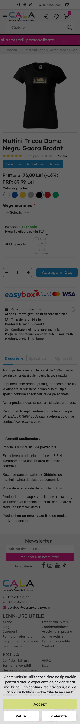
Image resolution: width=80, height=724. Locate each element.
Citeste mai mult (60, 692)
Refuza (21, 716)
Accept (40, 704)
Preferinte (59, 716)
